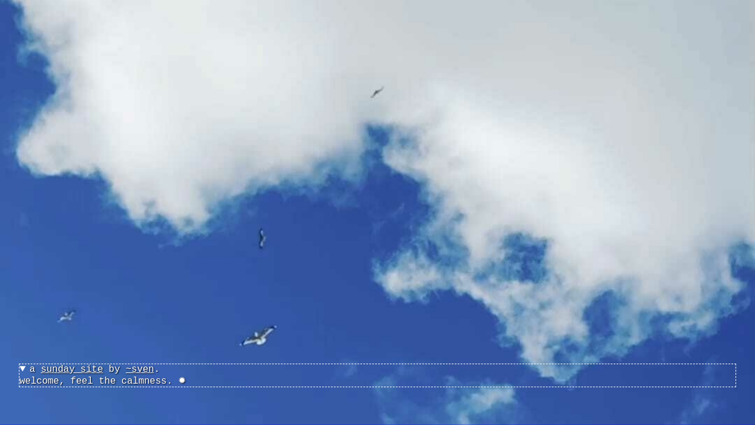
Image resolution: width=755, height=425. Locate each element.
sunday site (72, 369)
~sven (140, 369)
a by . (94, 369)
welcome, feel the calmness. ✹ (377, 375)
